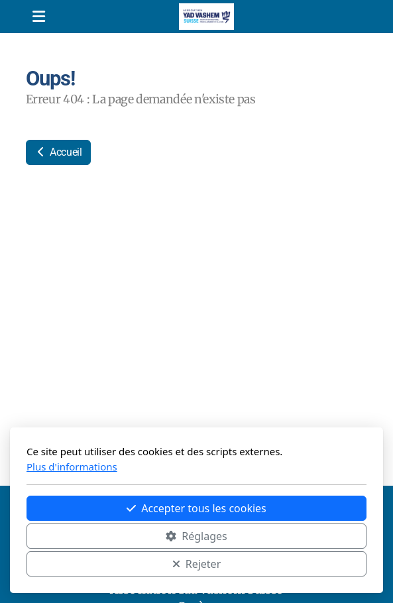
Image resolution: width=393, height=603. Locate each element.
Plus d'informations (72, 466)
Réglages (196, 536)
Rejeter (196, 564)
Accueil (58, 152)
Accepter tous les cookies (196, 508)
